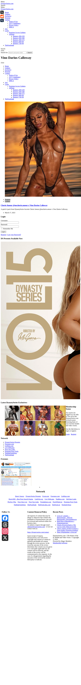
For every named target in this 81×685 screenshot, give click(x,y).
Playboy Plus (12, 502)
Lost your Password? (14, 235)
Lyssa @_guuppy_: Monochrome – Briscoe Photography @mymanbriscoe (67, 517)
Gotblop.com (9, 446)
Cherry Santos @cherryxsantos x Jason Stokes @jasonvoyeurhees (67, 529)
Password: (4, 224)
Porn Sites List (22, 502)
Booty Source (19, 496)
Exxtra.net (45, 496)
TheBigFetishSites (11, 453)
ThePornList (56, 505)
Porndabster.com (45, 502)
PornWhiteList (57, 502)
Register (3, 235)
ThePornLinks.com (44, 505)
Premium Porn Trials (11, 451)
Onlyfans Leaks (71, 499)
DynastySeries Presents (12, 442)
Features (7, 199)
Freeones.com (9, 444)
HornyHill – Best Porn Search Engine (21, 499)
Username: (4, 220)
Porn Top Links (10, 449)
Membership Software (60, 543)
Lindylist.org (39, 499)
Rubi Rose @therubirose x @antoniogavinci (65, 522)
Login (68, 434)
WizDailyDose (66, 505)
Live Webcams (10, 448)
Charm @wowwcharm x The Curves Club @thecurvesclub (66, 526)
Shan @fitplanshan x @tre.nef (67, 532)
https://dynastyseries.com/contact (38, 532)
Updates (7, 201)
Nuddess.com (60, 499)
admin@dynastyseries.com (36, 527)
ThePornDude (9, 455)
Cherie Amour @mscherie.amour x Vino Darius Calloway (24, 205)
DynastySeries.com (7, 3)
